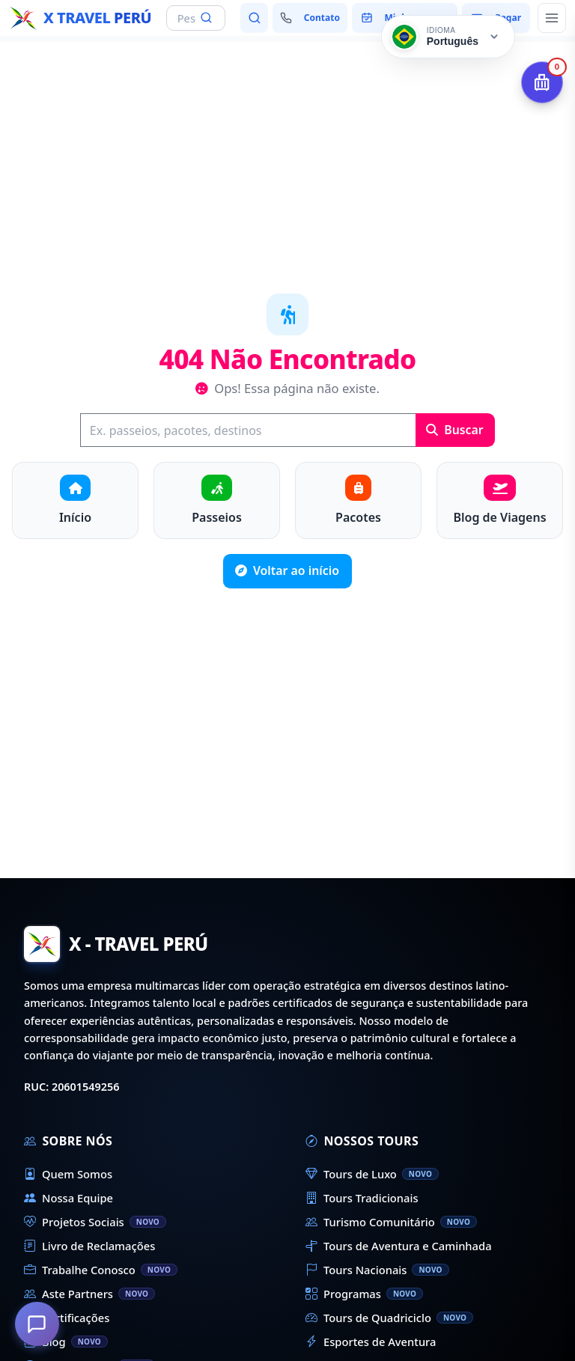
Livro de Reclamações (89, 1245)
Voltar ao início (287, 570)
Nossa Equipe (68, 1197)
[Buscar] (248, 430)
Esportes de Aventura (370, 1341)
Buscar (455, 429)
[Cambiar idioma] (448, 36)
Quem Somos (68, 1173)
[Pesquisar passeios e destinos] (254, 18)
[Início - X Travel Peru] (80, 18)
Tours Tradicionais (362, 1197)
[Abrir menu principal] (552, 18)
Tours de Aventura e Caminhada (398, 1245)
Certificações (66, 1317)
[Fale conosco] (310, 18)
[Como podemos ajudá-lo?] (37, 1323)
